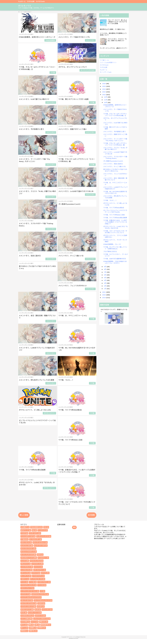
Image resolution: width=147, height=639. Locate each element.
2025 (104, 86)
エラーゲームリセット (39, 542)
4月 (105, 280)
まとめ (37, 609)
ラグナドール (39, 615)
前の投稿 (91, 515)
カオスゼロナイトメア (27, 557)
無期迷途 (23, 631)
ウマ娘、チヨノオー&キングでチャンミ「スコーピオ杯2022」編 (115, 144)
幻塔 (36, 624)
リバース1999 (25, 618)
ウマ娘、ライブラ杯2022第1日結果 (32, 470)
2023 (104, 92)
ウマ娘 (53, 72)
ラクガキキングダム (26, 615)
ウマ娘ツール (104, 60)
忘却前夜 (40, 627)
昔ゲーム (23, 627)
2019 (104, 297)
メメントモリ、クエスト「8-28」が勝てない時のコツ (117, 39)
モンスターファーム (33, 612)
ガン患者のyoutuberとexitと (69, 204)
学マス (23, 624)
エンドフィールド (26, 545)
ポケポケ (39, 606)
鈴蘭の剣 (31, 631)
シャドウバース (36, 563)
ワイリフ (33, 621)
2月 (105, 286)
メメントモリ (90, 40)
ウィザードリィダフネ (43, 536)
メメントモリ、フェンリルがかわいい (72, 286)
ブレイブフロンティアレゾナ (42, 600)
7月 (105, 272)
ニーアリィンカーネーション (29, 591)
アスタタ (23, 533)
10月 (106, 102)
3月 (105, 283)
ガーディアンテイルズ (87, 70)
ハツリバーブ (24, 594)
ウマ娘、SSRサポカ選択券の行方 (114, 258)
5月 (105, 277)
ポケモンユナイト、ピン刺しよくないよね (35, 410)
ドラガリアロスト (42, 582)
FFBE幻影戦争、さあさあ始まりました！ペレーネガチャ (115, 262)
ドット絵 (31, 582)
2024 (104, 89)
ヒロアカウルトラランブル (39, 594)
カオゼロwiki (40, 1)
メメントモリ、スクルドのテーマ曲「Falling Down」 (115, 157)
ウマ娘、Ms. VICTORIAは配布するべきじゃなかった (115, 192)
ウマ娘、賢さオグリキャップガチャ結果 (73, 99)
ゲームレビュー (42, 557)
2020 (104, 295)
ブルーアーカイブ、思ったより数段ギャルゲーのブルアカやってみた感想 (117, 21)
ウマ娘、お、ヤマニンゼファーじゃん (72, 316)
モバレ (23, 612)
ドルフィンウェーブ (26, 588)
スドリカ (43, 573)
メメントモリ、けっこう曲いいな (71, 256)
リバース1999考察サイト (108, 62)
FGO (45, 527)
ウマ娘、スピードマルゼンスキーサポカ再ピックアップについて (115, 231)
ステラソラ (35, 573)
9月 (105, 266)
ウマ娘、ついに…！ (66, 380)
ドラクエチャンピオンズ (27, 585)
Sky (33, 530)
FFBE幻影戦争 (50, 40)
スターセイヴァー (38, 570)
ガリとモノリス (24, 6)
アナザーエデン (33, 533)
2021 (104, 292)
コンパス (23, 560)
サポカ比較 (30, 1)
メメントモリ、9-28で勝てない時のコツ (34, 99)
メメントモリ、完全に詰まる (30, 256)
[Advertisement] (114, 339)
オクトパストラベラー (27, 548)
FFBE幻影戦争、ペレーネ (112, 244)
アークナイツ (41, 530)
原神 (30, 624)
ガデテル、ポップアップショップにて (72, 67)
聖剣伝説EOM (44, 624)
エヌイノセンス (25, 542)
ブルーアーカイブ (26, 600)
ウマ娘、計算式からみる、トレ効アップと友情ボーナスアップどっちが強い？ (115, 222)
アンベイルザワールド (27, 536)
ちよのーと (22, 1)
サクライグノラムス (35, 560)
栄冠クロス (43, 621)
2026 (104, 83)
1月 (105, 288)
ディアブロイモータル (37, 579)
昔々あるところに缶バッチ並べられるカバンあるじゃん (115, 170)
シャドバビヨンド (26, 566)
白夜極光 (31, 627)
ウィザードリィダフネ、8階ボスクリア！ (114, 48)
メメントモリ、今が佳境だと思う (31, 129)
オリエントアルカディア (27, 551)
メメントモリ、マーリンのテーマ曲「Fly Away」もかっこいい (115, 139)
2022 (104, 94)
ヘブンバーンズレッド (27, 606)
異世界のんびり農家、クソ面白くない (112, 29)
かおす (39, 554)
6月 (105, 275)
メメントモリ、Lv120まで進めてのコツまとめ (76, 191)
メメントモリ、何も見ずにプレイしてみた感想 (36, 380)
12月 (106, 97)
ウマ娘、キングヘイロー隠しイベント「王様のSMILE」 (115, 247)
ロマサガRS (24, 621)
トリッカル (41, 585)
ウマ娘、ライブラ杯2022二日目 (70, 440)
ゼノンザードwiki (106, 72)
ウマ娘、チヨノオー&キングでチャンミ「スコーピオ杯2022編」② (115, 114)
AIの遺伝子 (24, 527)
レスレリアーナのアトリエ (41, 618)
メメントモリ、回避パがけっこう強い (72, 129)
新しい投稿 (24, 515)
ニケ (41, 591)
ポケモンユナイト (49, 413)
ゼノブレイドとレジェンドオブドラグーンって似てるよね (115, 211)
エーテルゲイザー (34, 539)
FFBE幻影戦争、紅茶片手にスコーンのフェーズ (37, 37)
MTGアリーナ (25, 530)
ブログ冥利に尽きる (110, 251)
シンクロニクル (25, 570)
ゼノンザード (24, 576)
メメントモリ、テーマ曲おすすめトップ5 (74, 37)
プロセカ (40, 603)
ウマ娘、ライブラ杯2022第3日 (70, 410)
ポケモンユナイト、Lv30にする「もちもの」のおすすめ (115, 227)
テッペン (23, 582)
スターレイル (24, 573)
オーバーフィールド (39, 545)
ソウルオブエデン (37, 576)
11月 (106, 100)
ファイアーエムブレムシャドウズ (30, 597)
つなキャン (24, 579)
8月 (105, 269)
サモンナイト (24, 563)
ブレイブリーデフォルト (27, 603)
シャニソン (37, 566)
